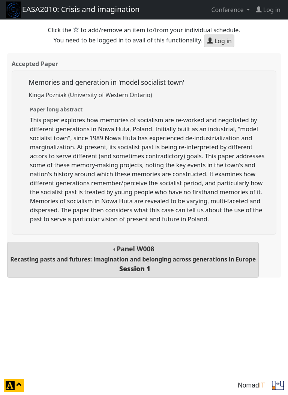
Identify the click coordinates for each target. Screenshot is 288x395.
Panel (133, 258)
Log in (219, 41)
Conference (228, 10)
